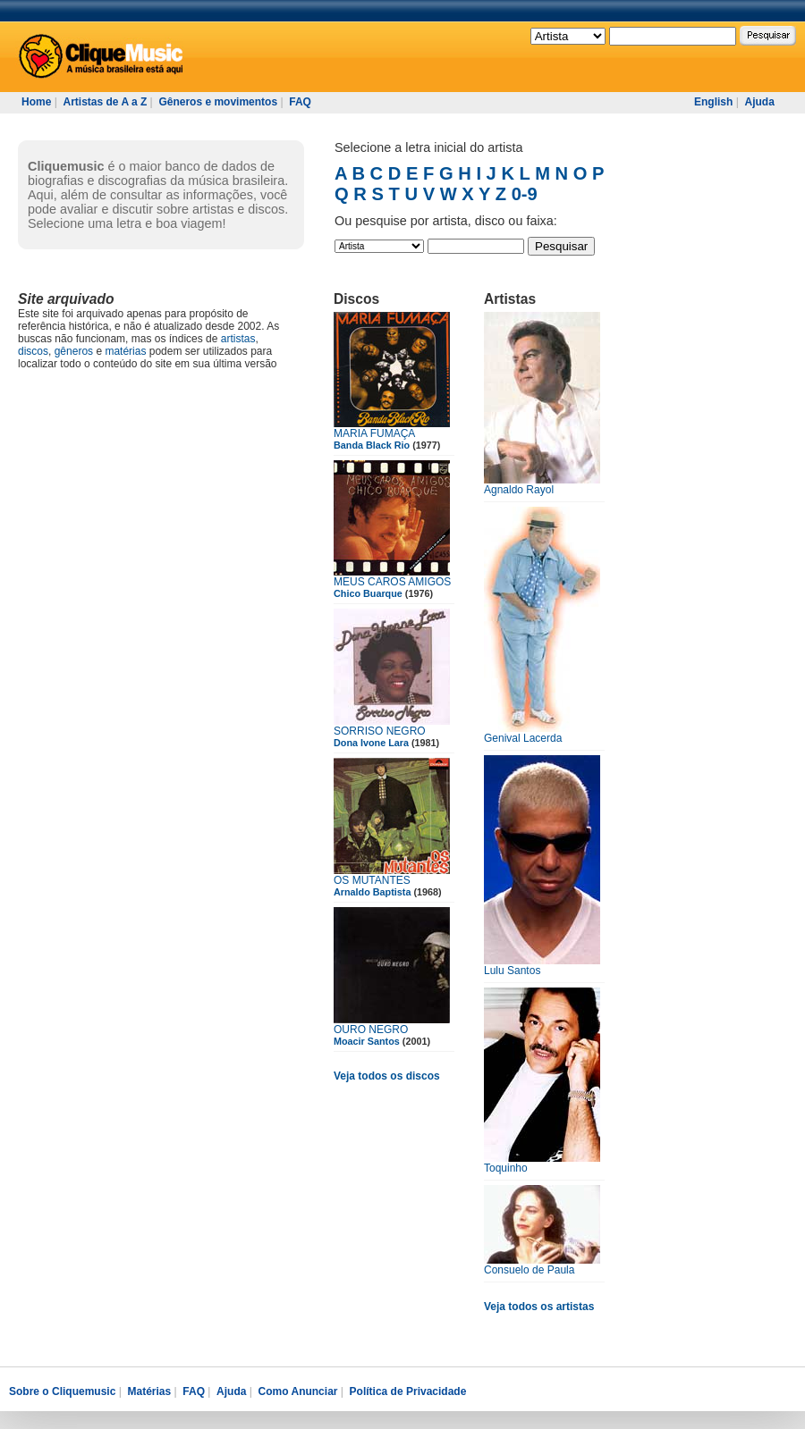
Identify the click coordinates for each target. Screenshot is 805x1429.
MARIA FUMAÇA (374, 433)
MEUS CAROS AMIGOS (392, 582)
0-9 (525, 194)
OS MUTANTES (372, 880)
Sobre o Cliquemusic (62, 1391)
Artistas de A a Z (105, 102)
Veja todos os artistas (539, 1306)
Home (36, 102)
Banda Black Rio (372, 445)
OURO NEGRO (371, 1029)
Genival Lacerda (523, 738)
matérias (125, 351)
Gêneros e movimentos (217, 102)
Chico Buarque (368, 593)
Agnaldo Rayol (519, 489)
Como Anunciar (298, 1391)
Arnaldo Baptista (372, 892)
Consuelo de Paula (529, 1270)
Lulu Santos (512, 970)
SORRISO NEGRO (380, 731)
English (713, 102)
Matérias (149, 1391)
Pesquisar (561, 246)
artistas (238, 338)
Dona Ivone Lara (371, 742)
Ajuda (759, 102)
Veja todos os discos (387, 1076)
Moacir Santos (367, 1041)
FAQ (300, 102)
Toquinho (506, 1168)
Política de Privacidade (408, 1391)
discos (33, 351)
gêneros (74, 351)
